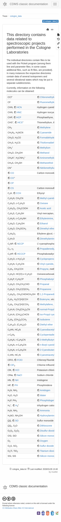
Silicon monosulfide (50, 456)
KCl (17, 370)
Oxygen (44, 441)
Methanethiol (46, 163)
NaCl (19, 375)
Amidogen (45, 390)
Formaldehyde (47, 137)
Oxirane (44, 203)
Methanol (44, 152)
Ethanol (44, 223)
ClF (12, 365)
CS (12, 188)
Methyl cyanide (47, 198)
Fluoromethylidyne (49, 102)
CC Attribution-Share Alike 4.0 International (18, 508)
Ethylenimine (46, 218)
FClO (19, 360)
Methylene (45, 127)
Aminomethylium (48, 158)
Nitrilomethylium (48, 168)
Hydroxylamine (47, 415)
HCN (19, 107)
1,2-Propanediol (48, 294)
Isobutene (45, 319)
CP (12, 183)
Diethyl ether (46, 324)
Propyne (44, 269)
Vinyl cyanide (46, 264)
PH (16, 385)
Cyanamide (46, 132)
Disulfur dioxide (48, 430)
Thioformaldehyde (49, 142)
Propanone (45, 289)
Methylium (45, 147)
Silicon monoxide (48, 435)
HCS (20, 122)
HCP (18, 117)
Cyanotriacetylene (49, 355)
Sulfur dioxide (47, 446)
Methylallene (46, 304)
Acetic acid (45, 208)
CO (12, 173)
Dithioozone (46, 425)
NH (16, 380)
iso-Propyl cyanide (49, 314)
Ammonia (45, 410)
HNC (19, 112)
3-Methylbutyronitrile (50, 339)
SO (16, 420)
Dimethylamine (47, 238)
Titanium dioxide (48, 451)
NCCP (20, 243)
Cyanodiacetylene (49, 329)
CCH (18, 193)
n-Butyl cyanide (48, 344)
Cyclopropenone (48, 259)
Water (43, 395)
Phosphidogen (47, 400)
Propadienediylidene (50, 248)
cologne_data (16, 16)
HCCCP (21, 254)
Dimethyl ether (47, 228)
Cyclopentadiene (48, 334)
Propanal (44, 284)
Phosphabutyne (48, 279)
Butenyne (45, 299)
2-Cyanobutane (48, 350)
